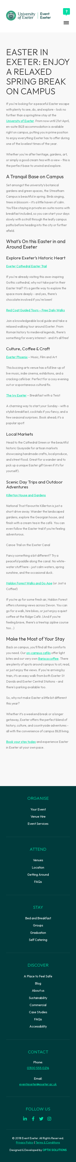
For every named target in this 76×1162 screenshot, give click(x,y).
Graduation (38, 933)
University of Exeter (20, 121)
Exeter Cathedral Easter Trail (26, 266)
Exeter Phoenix (17, 357)
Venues (38, 860)
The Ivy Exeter (16, 395)
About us (38, 990)
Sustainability (38, 998)
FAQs (38, 882)
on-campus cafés (38, 653)
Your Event (38, 809)
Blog (38, 983)
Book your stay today (21, 742)
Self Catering (38, 940)
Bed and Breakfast (38, 918)
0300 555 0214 (38, 1068)
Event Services (38, 824)
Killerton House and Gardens (26, 495)
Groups (38, 925)
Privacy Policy (24, 1142)
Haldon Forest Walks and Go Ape (29, 583)
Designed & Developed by (38, 1150)
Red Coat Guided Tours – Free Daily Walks (35, 310)
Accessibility (38, 1026)
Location (38, 867)
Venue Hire (38, 816)
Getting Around (38, 874)
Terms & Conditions (47, 1142)
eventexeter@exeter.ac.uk (38, 1084)
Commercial (38, 1005)
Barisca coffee (48, 658)
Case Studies (38, 1012)
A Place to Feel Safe (38, 976)
